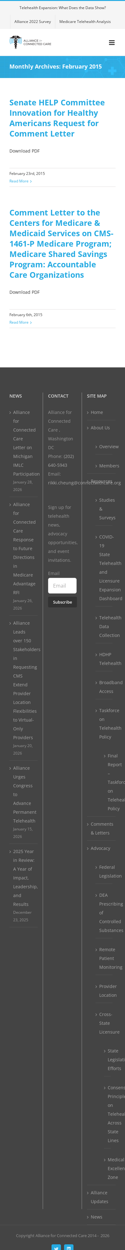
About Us (100, 428)
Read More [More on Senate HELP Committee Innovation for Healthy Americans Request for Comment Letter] (19, 181)
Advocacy (100, 848)
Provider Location (104, 990)
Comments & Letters (101, 828)
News (96, 1217)
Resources (101, 481)
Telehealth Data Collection (104, 626)
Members (104, 466)
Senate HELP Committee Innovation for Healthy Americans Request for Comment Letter (57, 118)
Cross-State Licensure (104, 1023)
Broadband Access (104, 686)
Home (97, 412)
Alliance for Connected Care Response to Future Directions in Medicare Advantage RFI (24, 548)
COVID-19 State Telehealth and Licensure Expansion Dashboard (104, 567)
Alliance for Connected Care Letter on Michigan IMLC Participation (24, 443)
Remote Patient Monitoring (104, 958)
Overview (104, 446)
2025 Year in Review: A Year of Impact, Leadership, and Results (24, 877)
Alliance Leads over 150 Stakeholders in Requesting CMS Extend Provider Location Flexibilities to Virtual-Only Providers (24, 680)
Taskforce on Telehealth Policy (104, 723)
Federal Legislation (104, 871)
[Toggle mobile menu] (112, 42)
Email (54, 573)
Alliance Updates (99, 1197)
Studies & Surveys (104, 509)
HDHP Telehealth (104, 658)
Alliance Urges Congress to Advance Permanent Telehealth (24, 794)
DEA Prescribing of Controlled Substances (104, 912)
